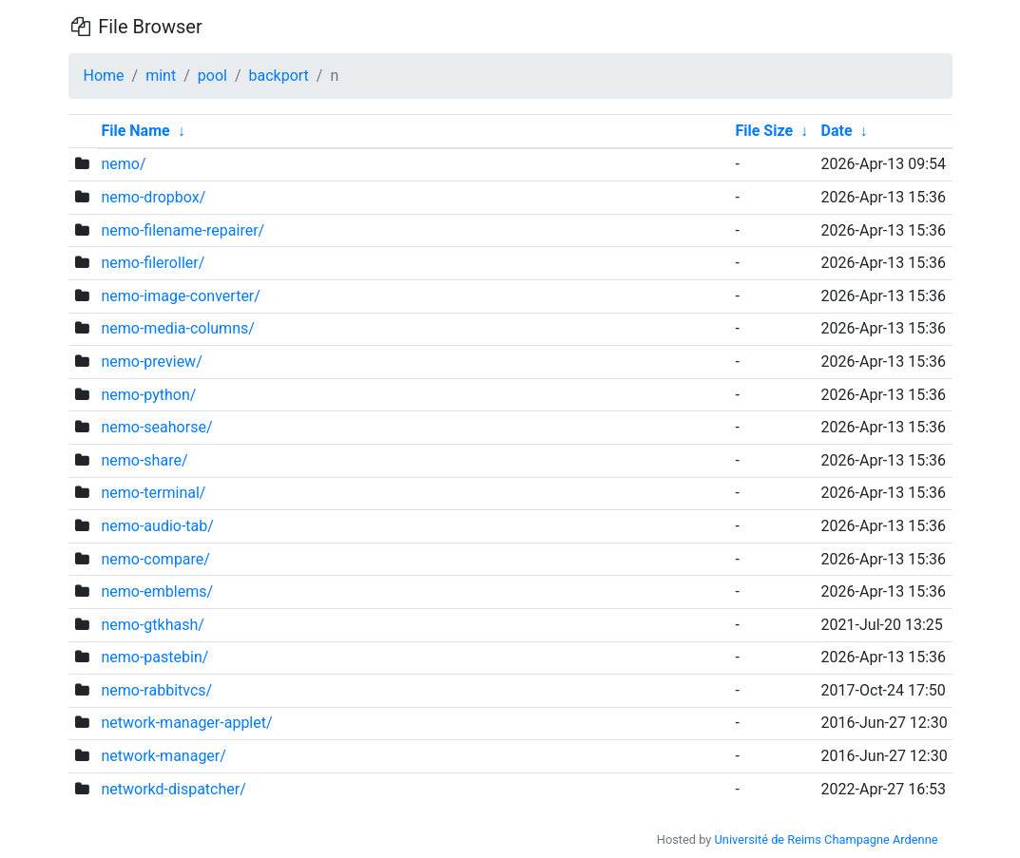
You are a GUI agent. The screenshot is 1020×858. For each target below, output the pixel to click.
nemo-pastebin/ (154, 657)
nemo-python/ (148, 395)
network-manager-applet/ (186, 723)
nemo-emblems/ (157, 591)
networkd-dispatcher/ (173, 789)
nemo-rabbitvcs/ (156, 690)
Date (837, 131)
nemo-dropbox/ (153, 197)
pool (212, 76)
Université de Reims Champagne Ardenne (826, 839)
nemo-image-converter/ (180, 296)
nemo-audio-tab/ (157, 526)
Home (104, 76)
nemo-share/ (144, 460)
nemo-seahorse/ (156, 427)
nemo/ (123, 164)
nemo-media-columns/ (177, 328)
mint (160, 76)
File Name (135, 131)
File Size (764, 131)
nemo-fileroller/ (152, 263)
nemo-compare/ (155, 559)
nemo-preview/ (151, 362)
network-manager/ (163, 756)
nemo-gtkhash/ (152, 625)
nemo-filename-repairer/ (182, 230)
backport (279, 76)
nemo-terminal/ (153, 493)
